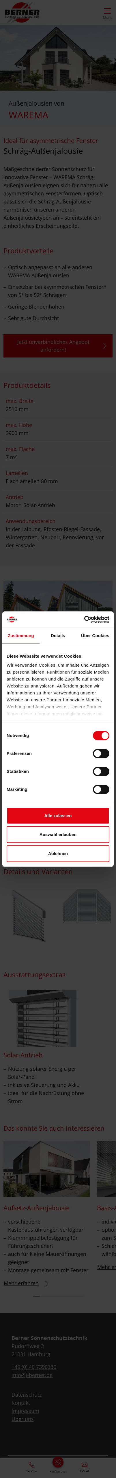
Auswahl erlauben (58, 834)
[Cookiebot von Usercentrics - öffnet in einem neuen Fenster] (84, 619)
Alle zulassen (58, 815)
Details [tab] (58, 635)
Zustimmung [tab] (21, 635)
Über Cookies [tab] (95, 635)
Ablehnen (58, 853)
